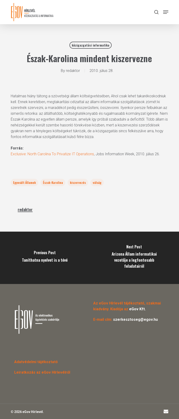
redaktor (73, 70)
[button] (165, 12)
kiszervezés (78, 182)
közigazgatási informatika (90, 45)
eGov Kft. (137, 309)
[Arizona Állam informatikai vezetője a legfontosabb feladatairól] (134, 258)
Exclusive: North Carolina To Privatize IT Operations (52, 154)
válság (97, 182)
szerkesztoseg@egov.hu (135, 319)
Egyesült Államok (24, 182)
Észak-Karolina (53, 182)
